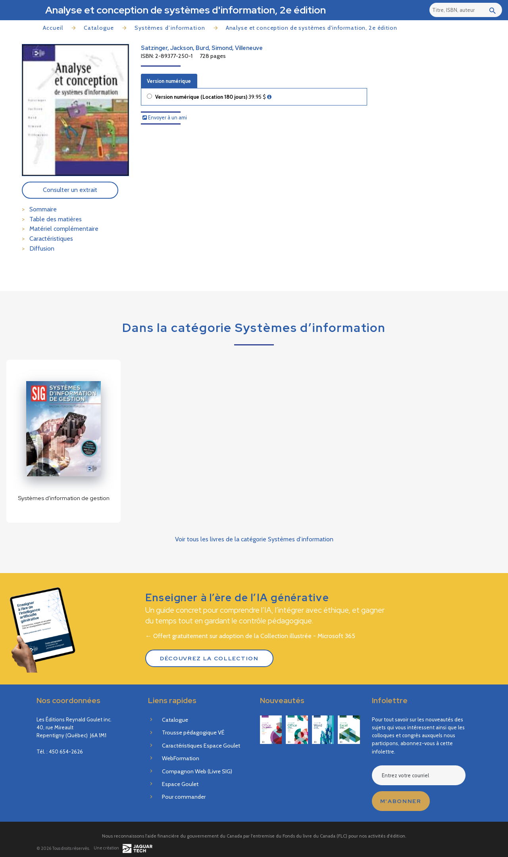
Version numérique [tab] (169, 81)
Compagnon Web (197, 771)
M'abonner (400, 801)
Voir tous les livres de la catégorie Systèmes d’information (254, 539)
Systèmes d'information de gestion (64, 498)
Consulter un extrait (70, 190)
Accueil (53, 27)
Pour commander (184, 796)
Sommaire (43, 209)
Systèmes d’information (170, 27)
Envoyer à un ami (164, 118)
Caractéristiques (51, 238)
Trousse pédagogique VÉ (193, 732)
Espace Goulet (180, 784)
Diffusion (41, 248)
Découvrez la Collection (209, 658)
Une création (123, 848)
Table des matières (55, 219)
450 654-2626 (66, 751)
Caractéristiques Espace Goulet (201, 745)
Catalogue (99, 27)
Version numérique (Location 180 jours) (213, 97)
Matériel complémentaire (63, 228)
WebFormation (180, 758)
